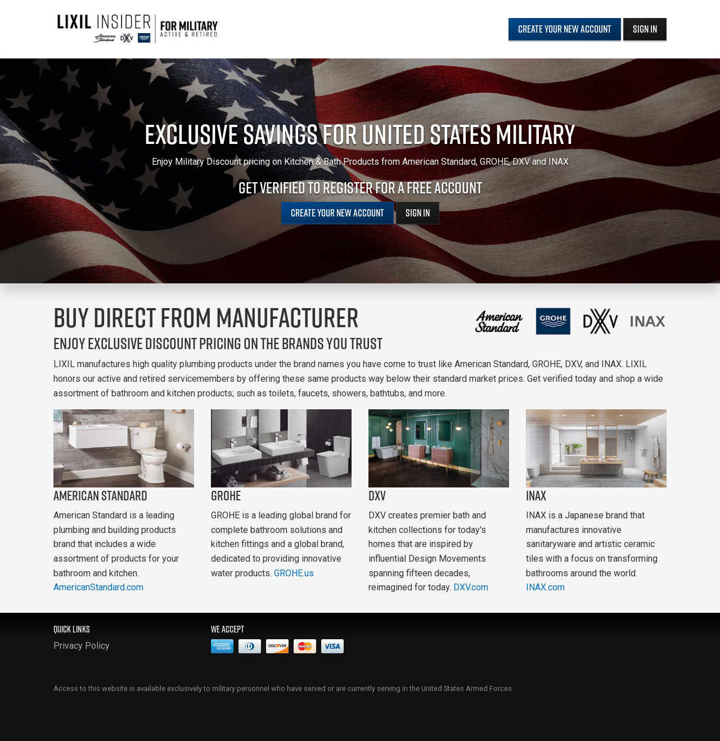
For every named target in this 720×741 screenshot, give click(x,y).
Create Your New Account (564, 29)
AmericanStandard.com (98, 587)
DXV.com (470, 587)
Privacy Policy (81, 645)
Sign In (645, 29)
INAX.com (545, 587)
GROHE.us (294, 573)
